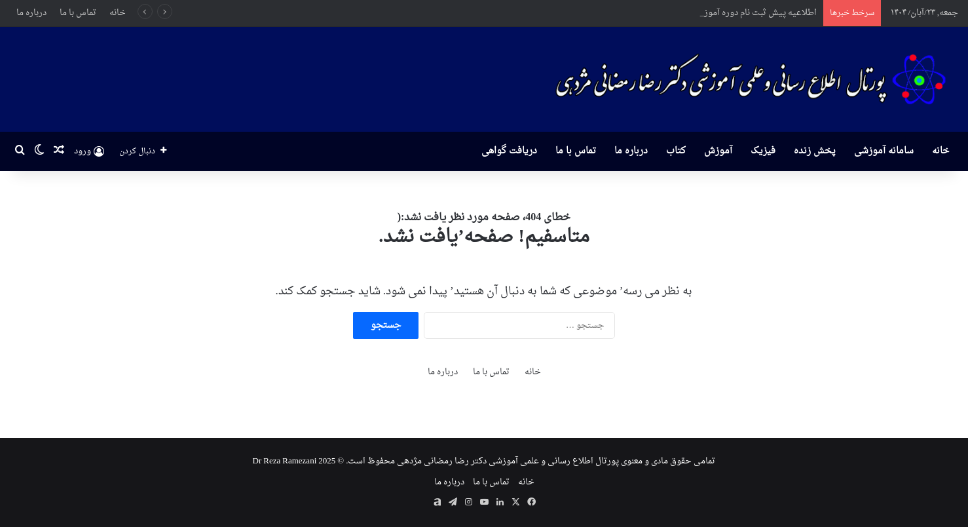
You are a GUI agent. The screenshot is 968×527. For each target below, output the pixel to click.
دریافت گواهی (509, 151)
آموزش (718, 151)
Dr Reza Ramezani (285, 461)
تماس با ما (78, 13)
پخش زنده (815, 151)
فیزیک (763, 151)
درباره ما (31, 13)
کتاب (676, 151)
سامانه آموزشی (884, 151)
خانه (117, 13)
